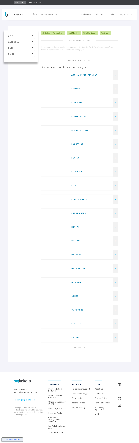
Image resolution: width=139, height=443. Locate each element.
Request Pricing (78, 407)
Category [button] (20, 42)
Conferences (78, 116)
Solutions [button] (98, 14)
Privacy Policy (101, 398)
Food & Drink (79, 199)
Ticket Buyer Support (81, 389)
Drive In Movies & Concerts (56, 396)
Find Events (84, 14)
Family (75, 158)
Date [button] (20, 48)
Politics (76, 324)
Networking (78, 268)
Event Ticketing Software (55, 390)
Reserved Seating (56, 413)
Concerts (77, 102)
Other (74, 296)
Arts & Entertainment (84, 75)
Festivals (76, 172)
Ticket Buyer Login (80, 393)
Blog (97, 414)
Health (75, 227)
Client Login (77, 398)
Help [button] (111, 14)
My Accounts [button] (125, 14)
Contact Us (100, 393)
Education (77, 144)
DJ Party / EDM (79, 130)
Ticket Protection (55, 432)
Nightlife (77, 282)
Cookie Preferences (12, 439)
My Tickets (20, 2)
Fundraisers (78, 213)
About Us (99, 389)
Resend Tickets (35, 2)
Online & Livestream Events (57, 403)
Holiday (76, 241)
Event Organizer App (57, 408)
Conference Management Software (54, 419)
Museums (76, 254)
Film (73, 185)
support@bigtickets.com (24, 400)
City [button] (20, 36)
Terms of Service (102, 402)
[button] (20, 14)
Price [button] (20, 54)
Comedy (75, 89)
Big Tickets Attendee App (57, 427)
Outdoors (77, 310)
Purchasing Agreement (100, 408)
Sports (75, 337)
